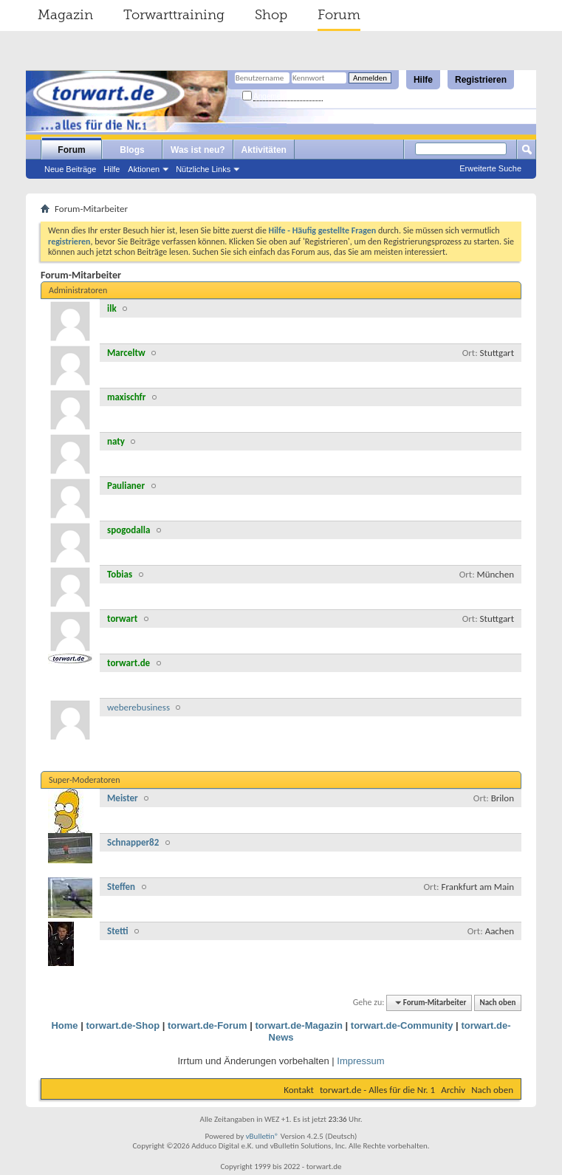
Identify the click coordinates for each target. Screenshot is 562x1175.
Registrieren (481, 80)
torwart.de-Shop (123, 1025)
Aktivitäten (264, 150)
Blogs (132, 150)
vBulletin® (262, 1136)
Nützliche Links (203, 169)
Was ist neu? (198, 150)
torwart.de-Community (402, 1025)
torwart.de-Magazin (298, 1025)
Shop (271, 15)
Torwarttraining (174, 15)
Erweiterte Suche (490, 168)
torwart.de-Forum (207, 1025)
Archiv (453, 1089)
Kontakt (299, 1089)
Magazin (65, 15)
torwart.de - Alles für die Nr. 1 (377, 1089)
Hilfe (423, 80)
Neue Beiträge (70, 169)
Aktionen (144, 169)
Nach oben (497, 1002)
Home (64, 1025)
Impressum (360, 1060)
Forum (339, 15)
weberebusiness (138, 707)
